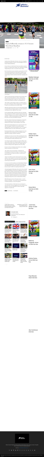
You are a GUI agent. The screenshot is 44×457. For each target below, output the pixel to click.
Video (33, 23)
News (11, 23)
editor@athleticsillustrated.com (23, 447)
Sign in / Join (3, 1)
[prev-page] (5, 264)
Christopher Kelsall (9, 47)
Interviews (19, 23)
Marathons (9, 40)
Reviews (14, 23)
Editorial (22, 257)
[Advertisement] (22, 15)
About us (37, 23)
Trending (29, 23)
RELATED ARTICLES (9, 221)
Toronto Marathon (15, 190)
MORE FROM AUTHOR (20, 221)
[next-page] (6, 264)
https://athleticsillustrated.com (15, 213)
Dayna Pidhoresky (10, 190)
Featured (22, 247)
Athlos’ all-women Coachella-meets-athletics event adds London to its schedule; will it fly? (23, 260)
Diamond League (24, 23)
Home (8, 23)
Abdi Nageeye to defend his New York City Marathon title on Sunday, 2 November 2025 (22, 205)
